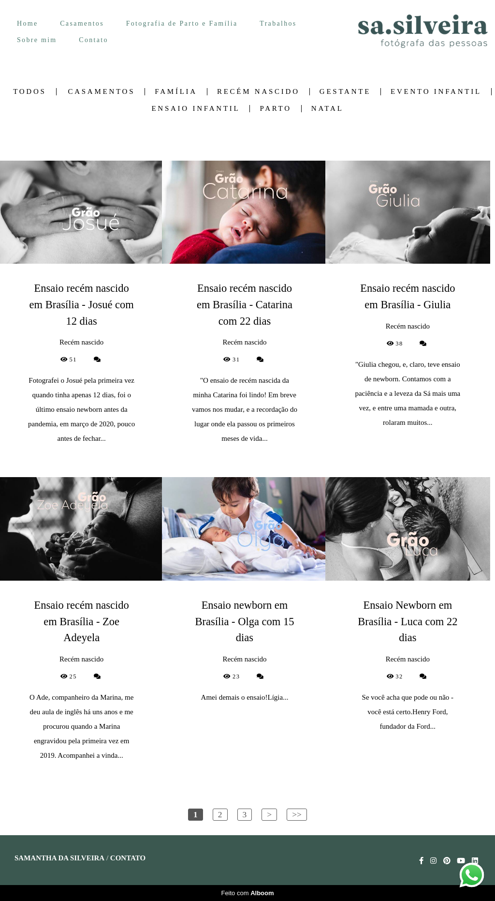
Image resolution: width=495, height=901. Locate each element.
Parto (275, 108)
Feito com (247, 893)
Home (27, 23)
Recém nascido (258, 91)
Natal (327, 108)
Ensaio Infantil (195, 108)
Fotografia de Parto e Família (182, 23)
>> (297, 814)
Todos (29, 91)
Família (176, 91)
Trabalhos (278, 23)
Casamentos (82, 23)
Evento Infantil (436, 91)
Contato (93, 40)
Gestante (345, 91)
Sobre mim (37, 40)
